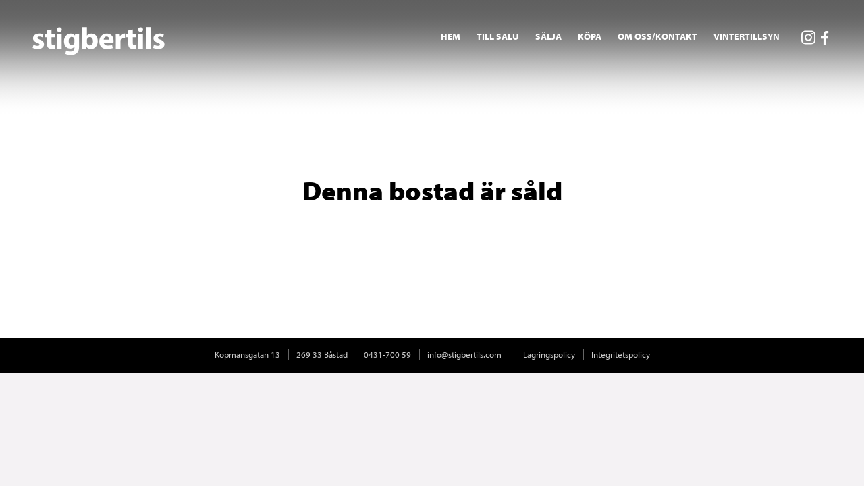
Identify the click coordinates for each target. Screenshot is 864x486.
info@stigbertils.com (464, 354)
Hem (450, 36)
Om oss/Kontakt (657, 36)
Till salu (498, 36)
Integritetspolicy (620, 354)
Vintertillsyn (746, 36)
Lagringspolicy (549, 354)
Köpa (589, 36)
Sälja (548, 36)
